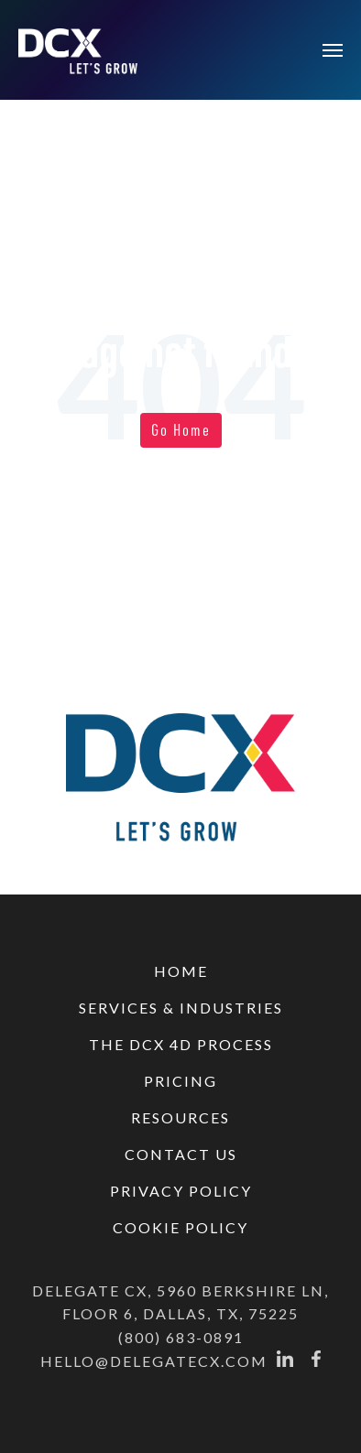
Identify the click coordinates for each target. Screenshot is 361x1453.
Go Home (181, 429)
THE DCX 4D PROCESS (181, 1044)
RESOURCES (180, 1117)
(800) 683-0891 (181, 1337)
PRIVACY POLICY (181, 1190)
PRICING (180, 1081)
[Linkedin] (285, 1361)
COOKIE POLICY (180, 1227)
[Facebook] (316, 1361)
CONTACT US (181, 1154)
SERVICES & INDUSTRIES (181, 1007)
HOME (181, 971)
